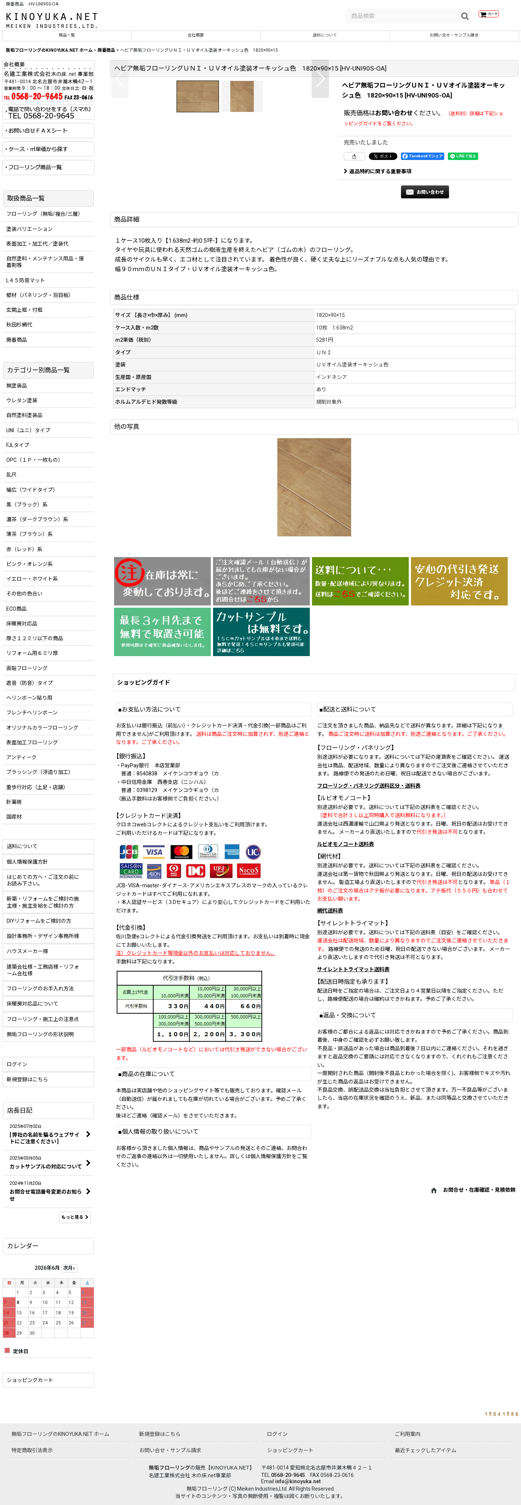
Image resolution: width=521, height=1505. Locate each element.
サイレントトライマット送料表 (353, 1106)
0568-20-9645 (288, 1475)
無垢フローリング (169, 1468)
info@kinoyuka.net (298, 1481)
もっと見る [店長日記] (75, 1222)
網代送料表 (330, 1047)
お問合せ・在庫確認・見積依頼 (479, 1327)
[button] (119, 194)
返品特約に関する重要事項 (377, 177)
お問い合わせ (394, 118)
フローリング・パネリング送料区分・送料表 (369, 922)
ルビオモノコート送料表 (345, 980)
